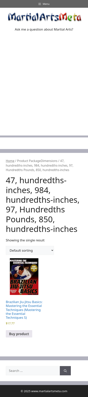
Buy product (19, 334)
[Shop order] (30, 250)
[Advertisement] (44, 91)
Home (10, 161)
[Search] (65, 370)
